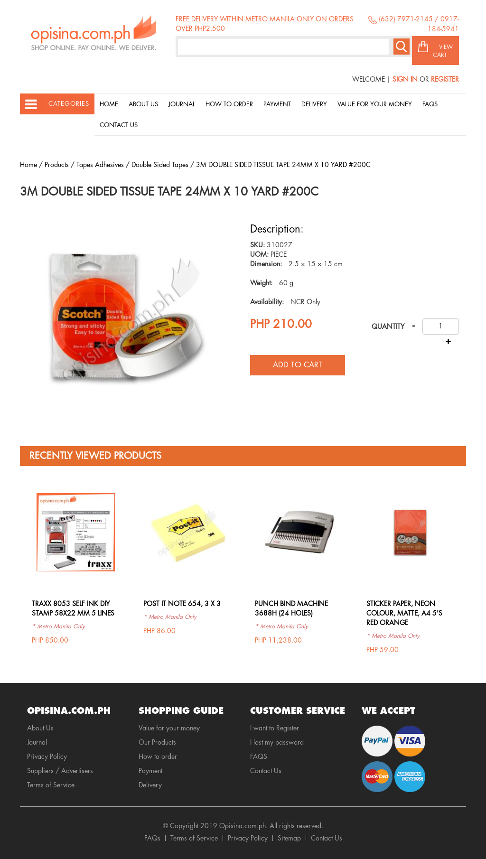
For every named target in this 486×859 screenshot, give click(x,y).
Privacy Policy (47, 756)
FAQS (258, 756)
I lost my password (277, 742)
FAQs (152, 838)
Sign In (405, 79)
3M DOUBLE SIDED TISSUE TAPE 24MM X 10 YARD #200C (283, 164)
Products (57, 164)
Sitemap (289, 838)
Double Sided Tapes (159, 164)
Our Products (157, 742)
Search (401, 46)
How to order (229, 104)
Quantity (388, 326)
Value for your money (374, 104)
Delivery (314, 104)
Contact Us (119, 125)
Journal (181, 104)
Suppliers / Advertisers (60, 770)
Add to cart (297, 365)
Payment (277, 104)
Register (445, 79)
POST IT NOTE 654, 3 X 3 (182, 603)
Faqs (430, 104)
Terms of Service (51, 785)
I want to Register (274, 728)
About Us (143, 104)
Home (109, 104)
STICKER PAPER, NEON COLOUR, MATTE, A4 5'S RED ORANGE (404, 613)
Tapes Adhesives (100, 164)
